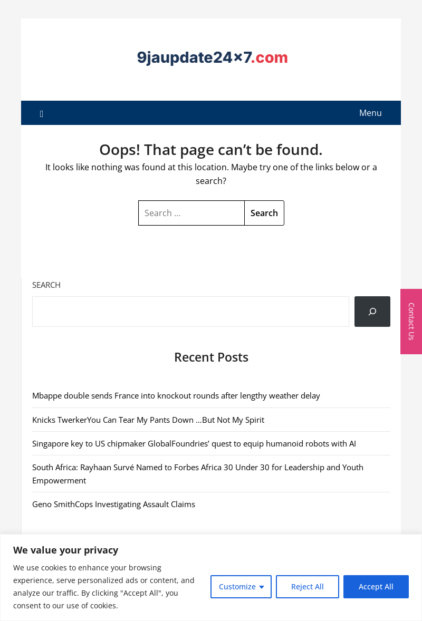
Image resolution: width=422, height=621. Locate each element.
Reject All (307, 586)
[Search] (372, 311)
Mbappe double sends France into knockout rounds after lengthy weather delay (176, 395)
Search (46, 284)
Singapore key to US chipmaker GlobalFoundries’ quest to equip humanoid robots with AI (194, 443)
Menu (370, 113)
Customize (237, 586)
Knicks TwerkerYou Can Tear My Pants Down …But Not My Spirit (148, 419)
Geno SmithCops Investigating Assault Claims (113, 504)
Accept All (376, 586)
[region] (211, 577)
